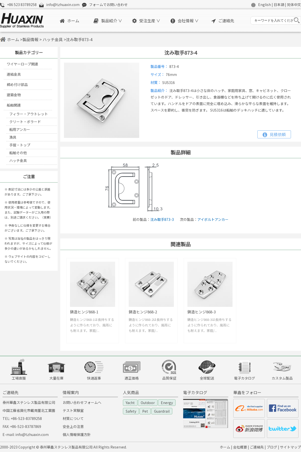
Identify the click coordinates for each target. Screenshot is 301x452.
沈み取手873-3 (162, 219)
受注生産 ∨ (146, 21)
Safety (131, 411)
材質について (73, 418)
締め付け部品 (17, 84)
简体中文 (294, 4)
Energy (167, 402)
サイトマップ (290, 446)
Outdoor (148, 402)
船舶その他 (18, 152)
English (264, 4)
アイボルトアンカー (213, 219)
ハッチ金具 (52, 39)
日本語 (279, 4)
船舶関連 (14, 105)
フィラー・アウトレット (28, 113)
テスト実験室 (73, 410)
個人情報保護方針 (77, 434)
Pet (145, 411)
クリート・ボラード (25, 121)
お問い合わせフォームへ (82, 402)
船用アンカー (19, 129)
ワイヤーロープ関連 (22, 63)
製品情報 (30, 39)
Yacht (130, 402)
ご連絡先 (222, 21)
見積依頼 (274, 134)
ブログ (272, 446)
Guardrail (162, 411)
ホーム (69, 21)
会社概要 (240, 446)
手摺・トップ (19, 144)
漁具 (12, 137)
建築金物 (14, 94)
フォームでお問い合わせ (108, 4)
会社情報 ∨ (185, 21)
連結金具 (14, 74)
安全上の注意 (73, 426)
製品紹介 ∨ (108, 21)
